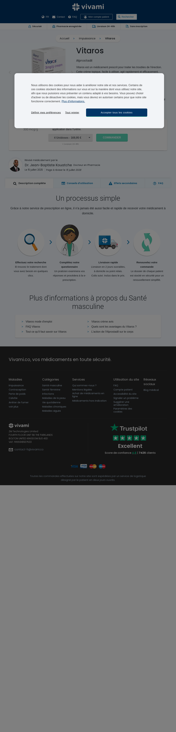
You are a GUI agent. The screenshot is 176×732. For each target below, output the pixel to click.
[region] (89, 100)
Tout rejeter (72, 112)
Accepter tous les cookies (116, 112)
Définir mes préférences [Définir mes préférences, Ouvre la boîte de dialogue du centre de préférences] (46, 112)
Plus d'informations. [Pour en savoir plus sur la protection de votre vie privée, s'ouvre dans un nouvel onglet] (73, 101)
